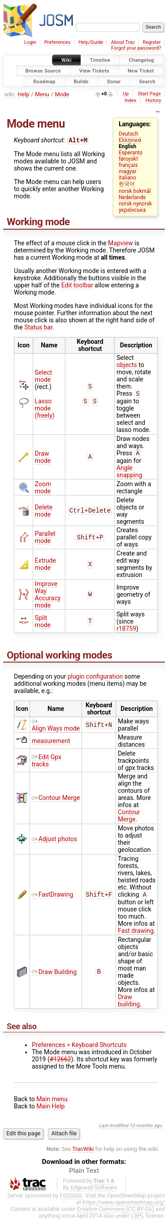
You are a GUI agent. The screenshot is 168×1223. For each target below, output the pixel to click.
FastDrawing (52, 897)
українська (132, 210)
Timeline (100, 60)
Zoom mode (43, 490)
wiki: (10, 94)
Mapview (120, 244)
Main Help (50, 1109)
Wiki (66, 60)
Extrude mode (45, 567)
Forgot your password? (136, 48)
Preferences (57, 42)
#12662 (60, 1062)
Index (131, 100)
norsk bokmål (135, 191)
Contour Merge (56, 800)
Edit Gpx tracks (46, 763)
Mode (62, 94)
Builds (81, 81)
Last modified (114, 1129)
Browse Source (43, 70)
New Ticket (141, 70)
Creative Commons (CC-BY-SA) (115, 1212)
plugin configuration (95, 679)
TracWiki (83, 1152)
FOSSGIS (71, 1199)
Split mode (43, 624)
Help (24, 94)
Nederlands (132, 197)
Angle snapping (129, 474)
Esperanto (130, 153)
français (128, 165)
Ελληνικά (130, 140)
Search (147, 81)
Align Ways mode (56, 727)
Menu (42, 94)
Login (30, 42)
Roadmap (44, 81)
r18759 (126, 631)
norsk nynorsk (135, 204)
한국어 (127, 184)
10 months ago (146, 1129)
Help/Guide (90, 42)
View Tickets (94, 70)
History (153, 100)
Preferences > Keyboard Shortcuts (79, 1048)
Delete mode (43, 513)
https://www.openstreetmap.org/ (123, 1205)
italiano (127, 178)
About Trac (123, 42)
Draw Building (54, 975)
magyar (128, 171)
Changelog (141, 60)
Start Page (149, 94)
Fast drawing (136, 934)
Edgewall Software (93, 1191)
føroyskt (128, 159)
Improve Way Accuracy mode (48, 597)
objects (126, 365)
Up (126, 94)
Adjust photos (55, 841)
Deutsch (128, 134)
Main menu (52, 1102)
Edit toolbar (77, 286)
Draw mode (43, 459)
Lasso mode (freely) (45, 409)
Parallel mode (45, 540)
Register (151, 42)
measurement (51, 743)
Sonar (114, 81)
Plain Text (84, 1174)
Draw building (129, 1004)
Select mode (43, 377)
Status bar (38, 328)
